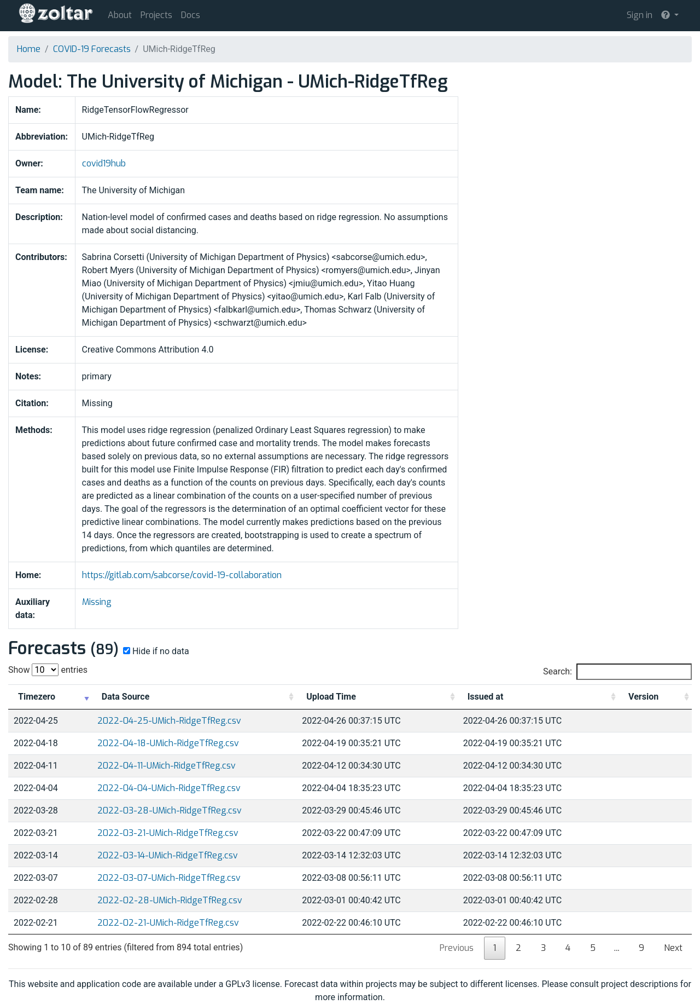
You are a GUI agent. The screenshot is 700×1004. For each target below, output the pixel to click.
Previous (457, 948)
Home (28, 49)
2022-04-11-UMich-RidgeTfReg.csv (166, 765)
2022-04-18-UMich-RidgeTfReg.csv (168, 743)
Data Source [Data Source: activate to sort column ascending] (125, 696)
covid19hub (104, 163)
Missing (97, 602)
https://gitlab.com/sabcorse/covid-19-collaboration (182, 575)
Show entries (48, 669)
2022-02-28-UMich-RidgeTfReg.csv (169, 900)
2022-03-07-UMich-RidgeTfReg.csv (169, 878)
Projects (156, 15)
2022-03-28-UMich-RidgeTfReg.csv (169, 810)
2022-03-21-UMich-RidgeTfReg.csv (167, 833)
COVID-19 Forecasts (92, 49)
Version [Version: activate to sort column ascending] (643, 696)
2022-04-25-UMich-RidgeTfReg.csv (169, 720)
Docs (190, 15)
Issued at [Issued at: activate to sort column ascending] (486, 696)
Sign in (639, 15)
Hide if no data (155, 651)
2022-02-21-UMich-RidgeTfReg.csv (168, 922)
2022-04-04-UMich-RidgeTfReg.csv (169, 788)
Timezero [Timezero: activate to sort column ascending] (36, 696)
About (120, 15)
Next (673, 948)
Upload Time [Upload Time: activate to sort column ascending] (331, 696)
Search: (617, 671)
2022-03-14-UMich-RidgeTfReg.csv (167, 855)
